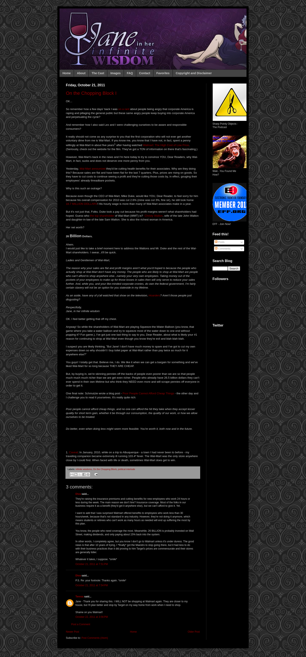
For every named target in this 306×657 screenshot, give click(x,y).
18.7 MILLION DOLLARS (81, 203)
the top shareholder (101, 215)
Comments (222, 248)
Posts (219, 242)
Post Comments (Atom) (94, 637)
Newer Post (72, 631)
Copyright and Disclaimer (194, 73)
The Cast (98, 73)
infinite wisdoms (84, 469)
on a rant (123, 109)
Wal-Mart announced (93, 168)
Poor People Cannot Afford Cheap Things (148, 393)
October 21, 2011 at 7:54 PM (91, 585)
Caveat (73, 452)
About (81, 73)
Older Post (194, 631)
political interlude (126, 469)
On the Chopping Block (105, 469)
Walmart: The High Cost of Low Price (166, 145)
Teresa (79, 596)
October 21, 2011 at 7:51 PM (91, 564)
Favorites (163, 73)
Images (115, 73)
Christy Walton (153, 215)
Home (66, 73)
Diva (78, 493)
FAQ (130, 73)
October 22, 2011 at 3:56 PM (91, 616)
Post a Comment (80, 624)
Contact (144, 73)
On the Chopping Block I (91, 93)
